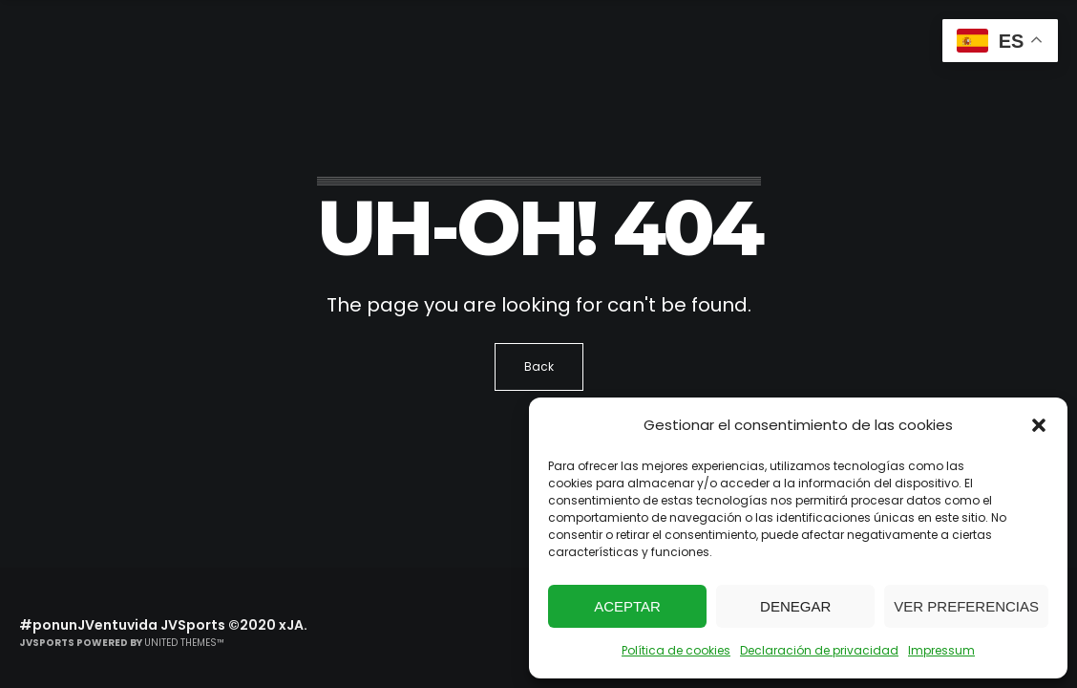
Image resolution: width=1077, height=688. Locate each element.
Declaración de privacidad (819, 650)
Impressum (941, 650)
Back (539, 366)
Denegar (795, 606)
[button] (1038, 425)
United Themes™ (184, 642)
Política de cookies (676, 650)
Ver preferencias (966, 606)
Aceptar (627, 606)
